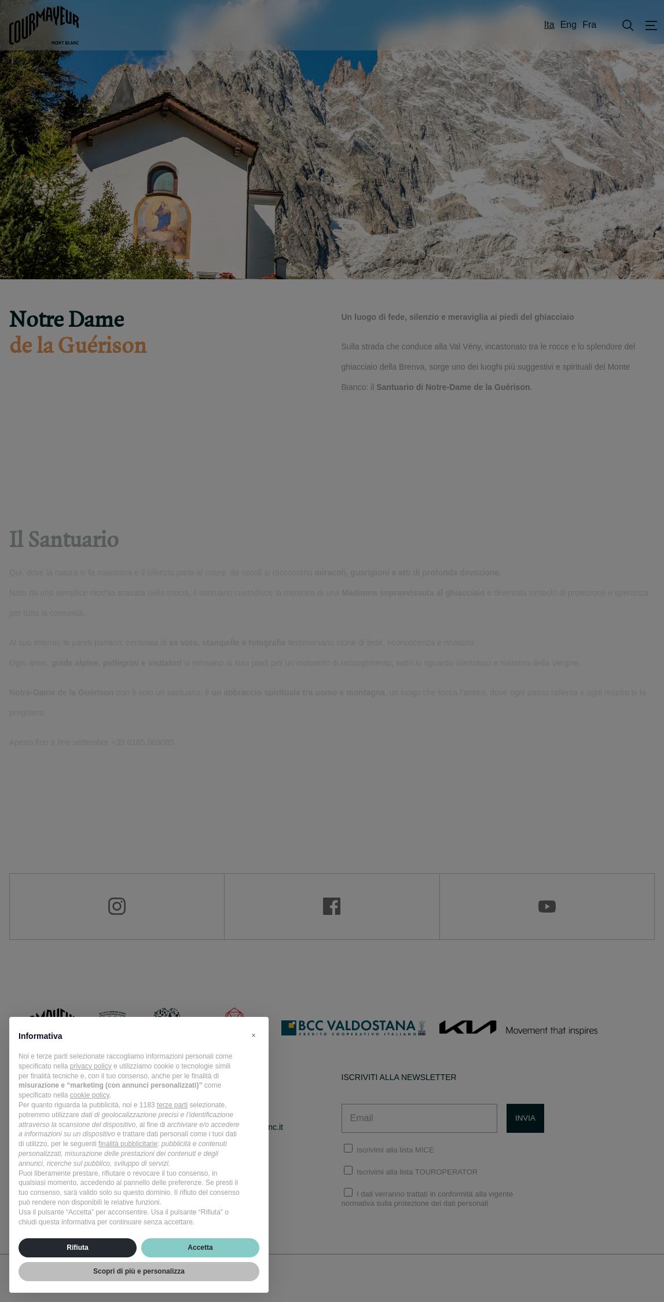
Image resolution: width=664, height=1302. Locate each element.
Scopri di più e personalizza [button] (139, 1271)
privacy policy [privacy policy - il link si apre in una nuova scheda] (91, 1066)
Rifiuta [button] (77, 1247)
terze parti (172, 1105)
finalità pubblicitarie (127, 1144)
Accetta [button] (200, 1247)
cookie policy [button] (89, 1095)
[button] (253, 1035)
